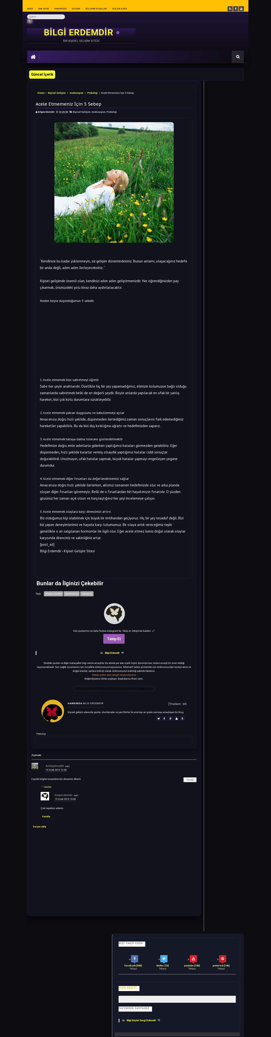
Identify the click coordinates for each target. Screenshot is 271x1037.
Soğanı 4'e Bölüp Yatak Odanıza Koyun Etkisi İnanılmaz (215, 228)
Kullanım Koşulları (97, 9)
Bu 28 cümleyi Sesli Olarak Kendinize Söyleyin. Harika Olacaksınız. (217, 205)
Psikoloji (93, 92)
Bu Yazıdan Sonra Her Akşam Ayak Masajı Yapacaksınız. (214, 328)
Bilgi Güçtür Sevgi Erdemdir (205, 169)
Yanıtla (159, 813)
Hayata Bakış (62, 977)
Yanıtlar (47, 820)
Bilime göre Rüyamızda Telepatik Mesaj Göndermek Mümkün (215, 352)
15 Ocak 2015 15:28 (56, 803)
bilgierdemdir (64, 829)
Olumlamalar (143, 977)
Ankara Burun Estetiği (189, 1031)
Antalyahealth (55, 800)
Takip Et (99, 664)
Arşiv (30, 9)
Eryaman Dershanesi (166, 1031)
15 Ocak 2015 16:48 (65, 833)
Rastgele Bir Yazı (209, 497)
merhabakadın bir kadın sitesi (45, 1000)
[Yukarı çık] (135, 1011)
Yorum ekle (39, 860)
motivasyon (77, 92)
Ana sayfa (43, 9)
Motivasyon (121, 977)
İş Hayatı (101, 977)
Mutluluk (165, 977)
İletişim (76, 9)
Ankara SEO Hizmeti (211, 1031)
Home (41, 92)
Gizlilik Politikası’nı (113, 1017)
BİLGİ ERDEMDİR (80, 33)
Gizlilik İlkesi (121, 9)
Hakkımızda (60, 9)
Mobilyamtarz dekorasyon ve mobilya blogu (53, 1003)
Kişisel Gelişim (57, 92)
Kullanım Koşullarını (85, 1017)
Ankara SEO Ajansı (232, 1031)
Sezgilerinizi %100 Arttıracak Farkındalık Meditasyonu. (214, 375)
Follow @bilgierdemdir (196, 483)
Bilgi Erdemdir (96, 678)
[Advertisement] (98, 342)
